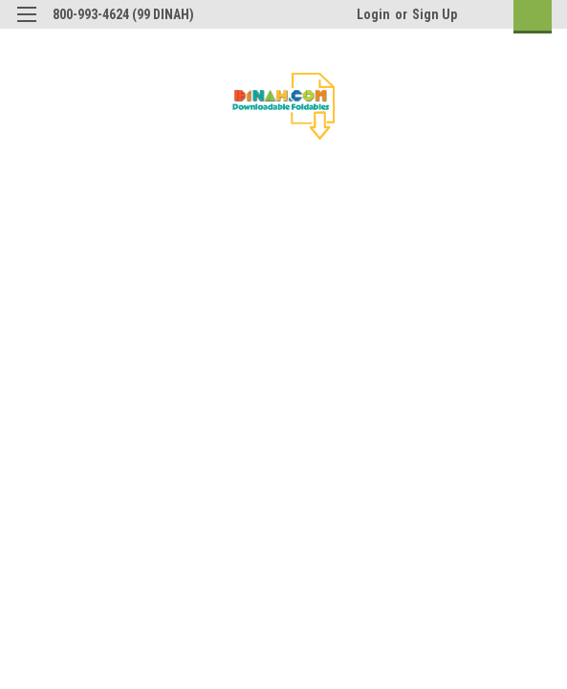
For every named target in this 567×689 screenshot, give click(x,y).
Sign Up (434, 14)
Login (373, 14)
